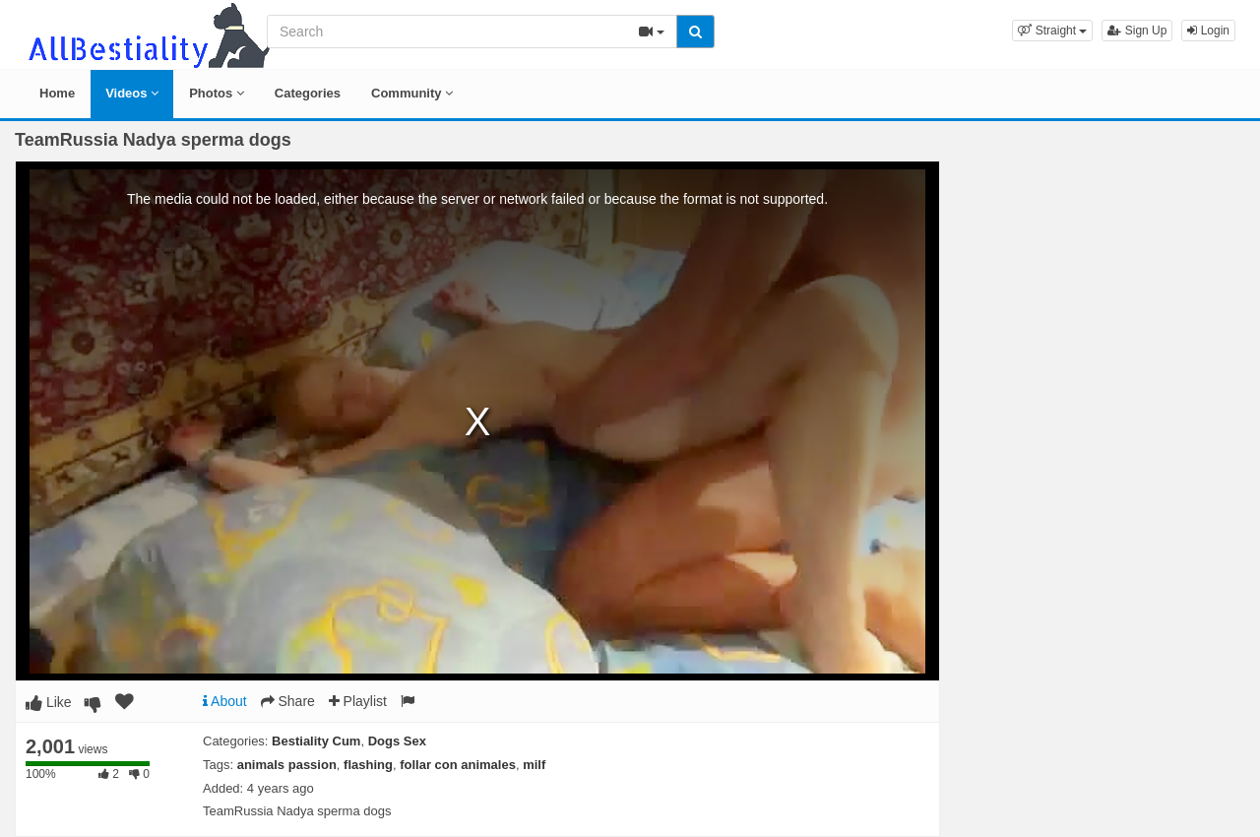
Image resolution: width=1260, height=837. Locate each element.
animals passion (287, 764)
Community (412, 93)
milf (534, 764)
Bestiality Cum (316, 741)
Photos (216, 93)
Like (49, 702)
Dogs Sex (397, 741)
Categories (308, 93)
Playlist (358, 701)
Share (288, 701)
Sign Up (1136, 30)
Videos (131, 93)
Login (1208, 30)
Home (57, 93)
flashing (368, 764)
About (225, 701)
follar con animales (458, 764)
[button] (1052, 30)
